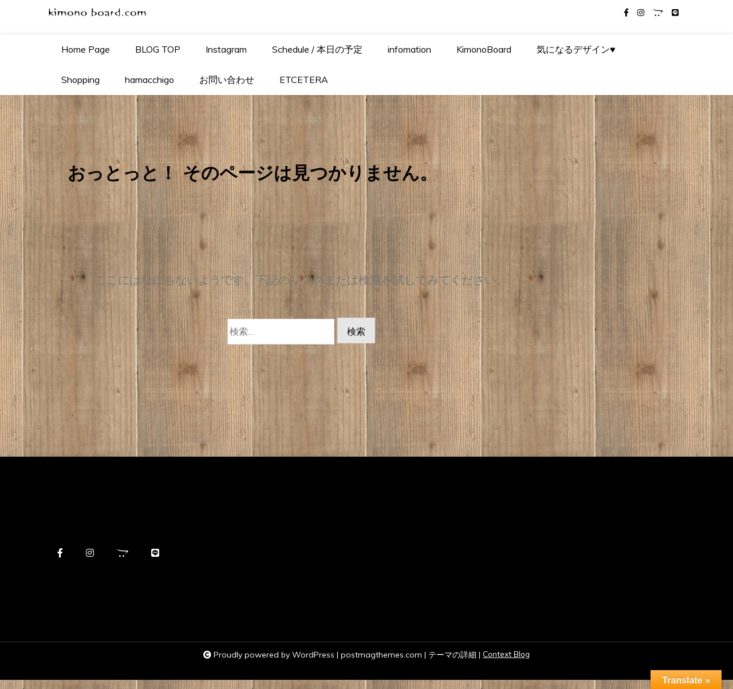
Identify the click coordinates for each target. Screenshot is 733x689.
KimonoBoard (483, 49)
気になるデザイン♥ (576, 49)
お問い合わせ (226, 79)
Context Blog (506, 664)
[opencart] (658, 13)
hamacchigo (149, 79)
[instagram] (640, 13)
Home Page (85, 49)
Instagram (226, 49)
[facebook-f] (626, 13)
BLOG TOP (157, 49)
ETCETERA (303, 79)
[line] (675, 13)
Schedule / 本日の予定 (317, 49)
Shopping (80, 79)
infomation (409, 49)
